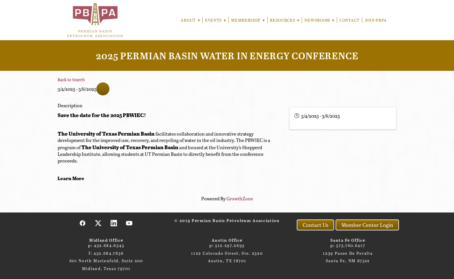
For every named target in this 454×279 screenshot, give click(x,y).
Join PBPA (376, 20)
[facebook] (82, 223)
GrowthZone (239, 198)
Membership (247, 20)
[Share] (102, 88)
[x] (98, 223)
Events (214, 20)
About (188, 20)
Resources (284, 20)
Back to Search (71, 79)
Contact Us (315, 224)
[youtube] (129, 223)
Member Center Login (367, 224)
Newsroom (319, 20)
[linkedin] (113, 223)
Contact (349, 20)
